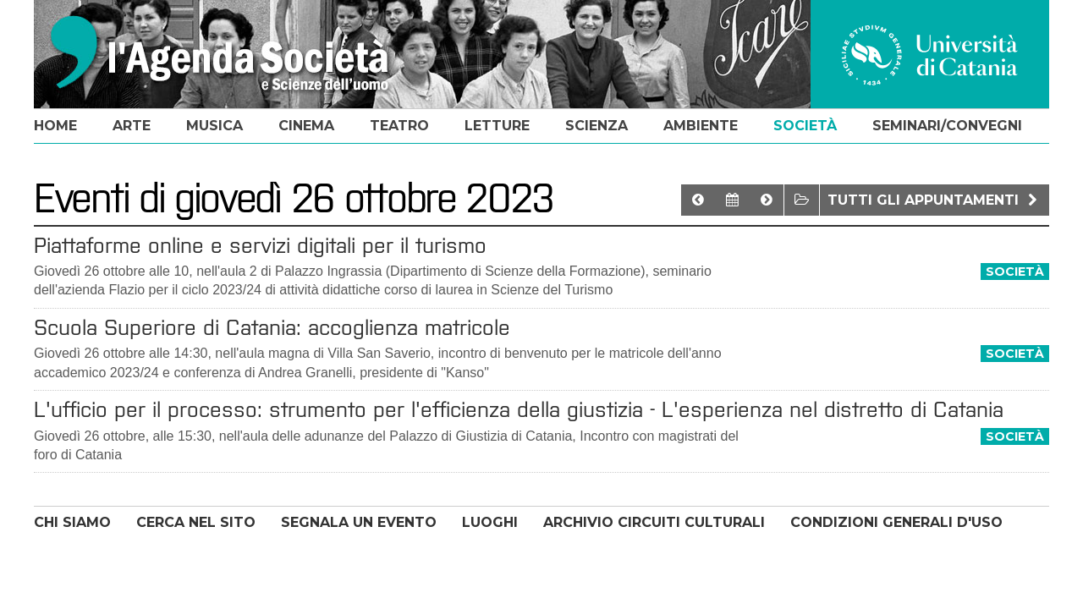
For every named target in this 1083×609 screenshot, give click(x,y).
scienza (596, 126)
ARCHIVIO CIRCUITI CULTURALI (654, 522)
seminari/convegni (947, 126)
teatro (399, 126)
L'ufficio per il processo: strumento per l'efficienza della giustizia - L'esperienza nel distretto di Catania (518, 409)
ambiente (700, 126)
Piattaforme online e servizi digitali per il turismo (260, 245)
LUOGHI (490, 522)
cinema (306, 126)
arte (132, 126)
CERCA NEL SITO (196, 522)
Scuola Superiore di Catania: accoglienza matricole (272, 327)
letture (497, 126)
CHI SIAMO (72, 522)
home (55, 126)
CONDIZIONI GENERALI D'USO (896, 522)
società (805, 126)
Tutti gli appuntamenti (934, 200)
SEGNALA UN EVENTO (359, 522)
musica (214, 126)
